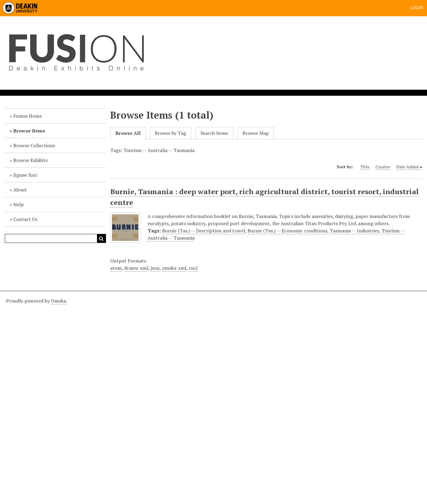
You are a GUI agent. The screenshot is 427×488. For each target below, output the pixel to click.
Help (18, 204)
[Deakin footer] (213, 388)
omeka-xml (174, 268)
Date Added (407, 166)
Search (101, 238)
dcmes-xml (136, 268)
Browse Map (255, 133)
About (20, 189)
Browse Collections (34, 145)
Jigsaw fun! (25, 175)
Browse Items (29, 130)
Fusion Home (27, 116)
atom (116, 268)
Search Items (214, 133)
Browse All (128, 133)
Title (364, 166)
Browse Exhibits (30, 160)
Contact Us (25, 219)
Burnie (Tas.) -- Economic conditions (287, 230)
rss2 (193, 268)
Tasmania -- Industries (354, 230)
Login (416, 7)
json (155, 268)
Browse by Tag (170, 133)
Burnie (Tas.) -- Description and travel (203, 230)
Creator (383, 166)
